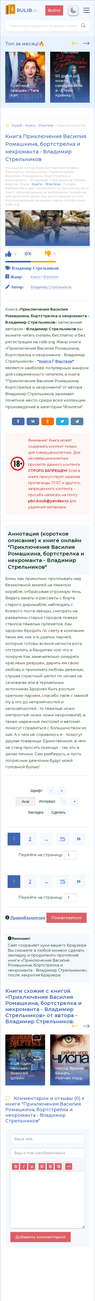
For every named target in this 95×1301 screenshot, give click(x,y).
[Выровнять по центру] (50, 1166)
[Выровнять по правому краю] (58, 1166)
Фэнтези (53, 184)
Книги (36, 184)
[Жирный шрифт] (15, 1166)
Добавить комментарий (40, 1236)
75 (62, 839)
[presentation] (75, 42)
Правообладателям (27, 917)
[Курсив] (23, 1166)
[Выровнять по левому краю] (42, 1166)
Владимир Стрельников (35, 268)
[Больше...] (68, 1166)
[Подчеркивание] (31, 1166)
